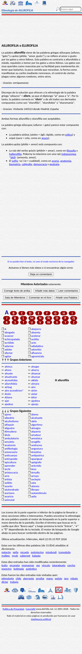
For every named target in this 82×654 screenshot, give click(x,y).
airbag (8, 387)
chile (18, 578)
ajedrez (9, 404)
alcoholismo (11, 421)
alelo (34, 421)
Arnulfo (35, 472)
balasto (36, 555)
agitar (8, 356)
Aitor (34, 397)
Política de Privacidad (13, 608)
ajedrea (35, 400)
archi (7, 469)
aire (33, 387)
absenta (35, 332)
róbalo (74, 578)
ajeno (8, 414)
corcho (71, 565)
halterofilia (15, 154)
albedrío (9, 418)
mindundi (51, 552)
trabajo (14, 582)
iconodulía (65, 552)
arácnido (36, 465)
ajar (7, 400)
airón (34, 390)
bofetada (18, 568)
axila (33, 496)
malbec (6, 555)
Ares (33, 469)
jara (66, 578)
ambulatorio (12, 438)
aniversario (11, 452)
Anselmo (36, 452)
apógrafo (36, 462)
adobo (8, 349)
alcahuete (37, 418)
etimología (8, 578)
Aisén (8, 394)
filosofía (71, 150)
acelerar (35, 336)
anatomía (65, 161)
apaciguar (36, 459)
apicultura (10, 462)
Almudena (10, 431)
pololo (58, 578)
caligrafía (27, 164)
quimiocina (37, 552)
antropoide (11, 459)
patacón (6, 552)
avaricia (9, 496)
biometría (14, 164)
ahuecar (35, 373)
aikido (34, 380)
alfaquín (9, 424)
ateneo (35, 486)
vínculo (46, 565)
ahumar (35, 377)
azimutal (9, 500)
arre (7, 476)
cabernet (25, 555)
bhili (12, 157)
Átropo (35, 489)
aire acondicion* (14, 390)
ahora (8, 370)
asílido (8, 482)
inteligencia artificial (41, 619)
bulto (5, 565)
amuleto (9, 441)
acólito (35, 339)
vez (38, 565)
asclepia (35, 479)
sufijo (15, 161)
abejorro (36, 329)
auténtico (31, 568)
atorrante (28, 578)
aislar (34, 394)
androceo (36, 445)
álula (7, 435)
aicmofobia (11, 380)
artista (8, 479)
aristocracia (11, 472)
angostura (37, 448)
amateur (36, 435)
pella (15, 552)
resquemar (28, 565)
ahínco (8, 366)
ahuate (9, 373)
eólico (68, 134)
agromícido (37, 356)
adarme (9, 346)
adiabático (37, 346)
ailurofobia (11, 383)
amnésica (36, 438)
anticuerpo (11, 455)
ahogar (35, 366)
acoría (55, 161)
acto (33, 342)
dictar (5, 582)
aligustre (9, 428)
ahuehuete (11, 377)
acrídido (9, 342)
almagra (35, 428)
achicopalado (12, 339)
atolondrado (12, 489)
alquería (36, 431)
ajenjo (34, 404)
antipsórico (37, 455)
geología (54, 164)
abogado (10, 332)
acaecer (9, 336)
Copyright (30, 608)
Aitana (8, 397)
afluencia (36, 353)
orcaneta (14, 565)
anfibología (11, 448)
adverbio (36, 349)
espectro (7, 568)
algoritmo (36, 424)
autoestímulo (39, 493)
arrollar (40, 578)
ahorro (35, 370)
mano (49, 578)
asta (33, 482)
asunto (8, 486)
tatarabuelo (58, 565)
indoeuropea (68, 154)
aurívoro (9, 493)
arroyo (35, 476)
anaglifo (35, 441)
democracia (40, 164)
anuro (45, 138)
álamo (34, 414)
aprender (10, 465)
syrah (15, 555)
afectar (9, 353)
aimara (35, 383)
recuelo (24, 552)
